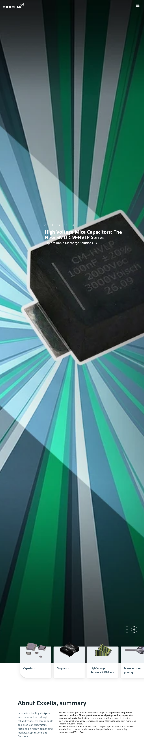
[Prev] (45, 225)
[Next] (86, 225)
